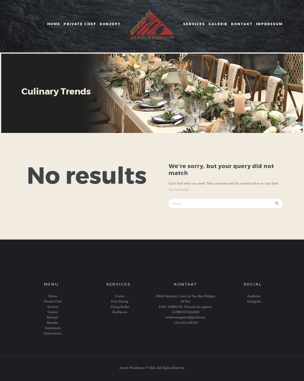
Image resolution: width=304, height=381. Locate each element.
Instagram (254, 301)
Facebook (253, 296)
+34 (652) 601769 (185, 323)
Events (119, 296)
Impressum (53, 328)
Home (52, 296)
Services (52, 307)
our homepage (179, 189)
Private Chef (52, 301)
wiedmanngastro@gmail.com (185, 317)
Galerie (53, 312)
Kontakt (52, 323)
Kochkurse (120, 312)
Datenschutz (53, 333)
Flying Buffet (119, 307)
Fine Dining (119, 301)
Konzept (52, 317)
